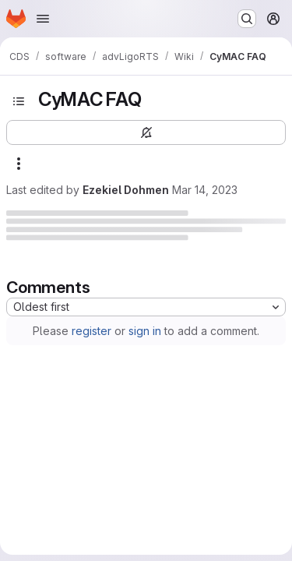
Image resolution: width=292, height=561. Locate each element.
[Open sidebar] (18, 101)
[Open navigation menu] (42, 18)
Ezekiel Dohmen (126, 189)
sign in (144, 330)
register (91, 330)
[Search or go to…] (246, 18)
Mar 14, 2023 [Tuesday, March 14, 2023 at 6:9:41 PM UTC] (204, 189)
